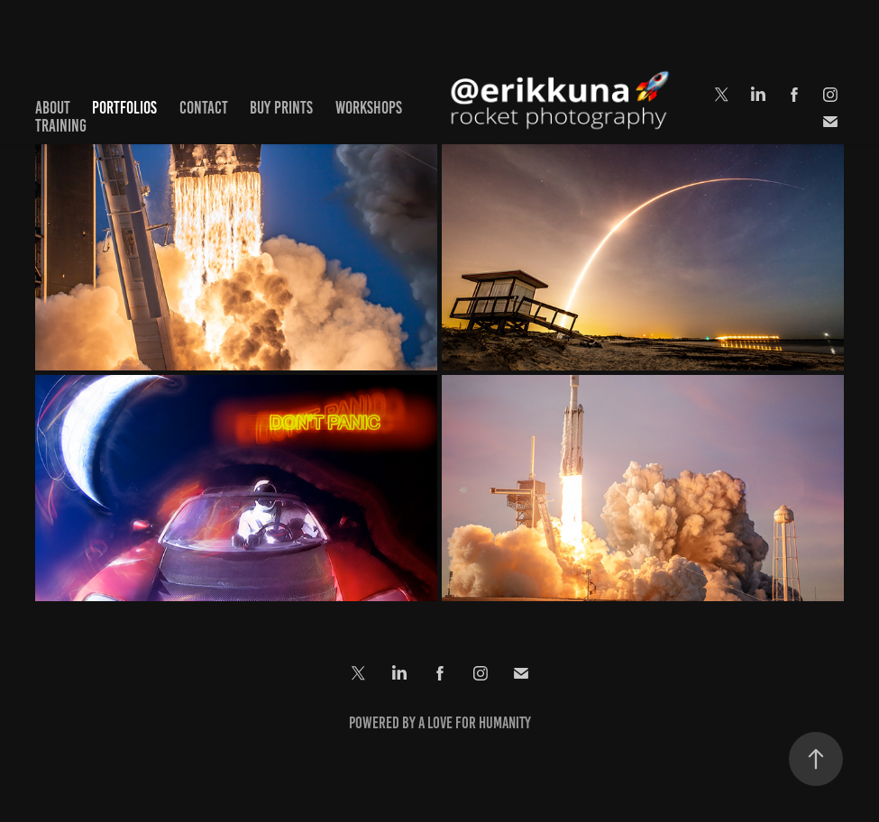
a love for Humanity (474, 723)
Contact (203, 107)
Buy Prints (281, 107)
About (52, 107)
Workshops (368, 107)
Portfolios (124, 107)
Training (61, 125)
